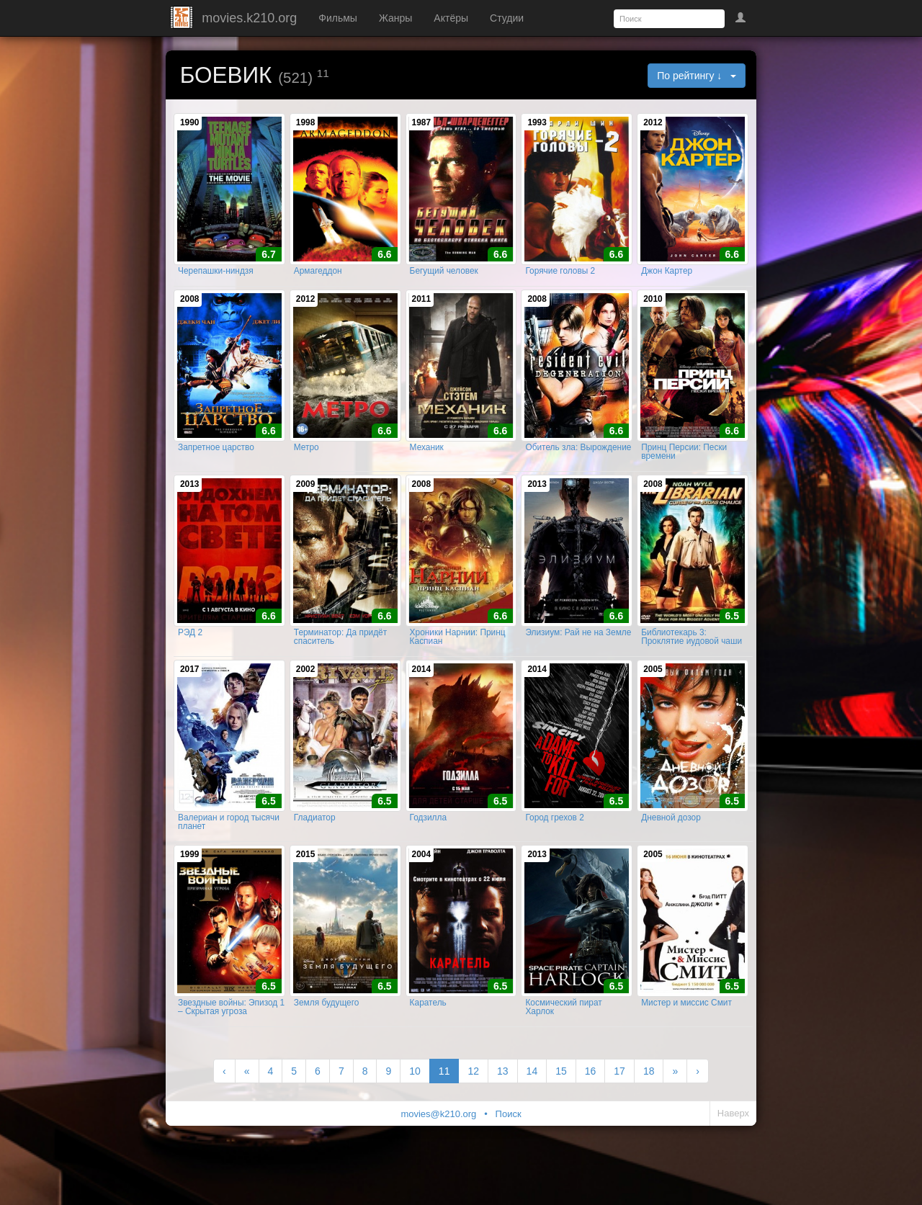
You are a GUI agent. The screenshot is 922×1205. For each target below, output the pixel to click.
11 (444, 1114)
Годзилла (428, 852)
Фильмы (337, 18)
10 (415, 1114)
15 (561, 1114)
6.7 (268, 263)
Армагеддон (318, 279)
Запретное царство (216, 465)
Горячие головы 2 (560, 279)
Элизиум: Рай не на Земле (578, 658)
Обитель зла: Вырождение (578, 465)
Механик (427, 465)
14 (532, 1114)
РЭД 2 (190, 658)
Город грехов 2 (554, 852)
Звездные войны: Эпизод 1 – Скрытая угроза (231, 1050)
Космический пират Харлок (563, 1050)
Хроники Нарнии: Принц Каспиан (458, 662)
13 (503, 1114)
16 (590, 1114)
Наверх (733, 1156)
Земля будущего (326, 1046)
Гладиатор (315, 852)
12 (473, 1114)
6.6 (384, 263)
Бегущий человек (444, 279)
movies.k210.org (249, 18)
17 (619, 1114)
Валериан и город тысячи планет (228, 856)
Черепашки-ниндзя (216, 279)
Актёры (451, 18)
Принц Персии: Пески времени (684, 469)
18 (649, 1114)
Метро (306, 465)
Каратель (428, 1046)
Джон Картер (666, 279)
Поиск (509, 1157)
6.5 (732, 642)
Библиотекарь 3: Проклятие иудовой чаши (691, 662)
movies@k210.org (438, 1157)
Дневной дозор (671, 852)
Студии (507, 18)
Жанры (395, 18)
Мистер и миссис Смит (686, 1046)
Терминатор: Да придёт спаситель (340, 662)
